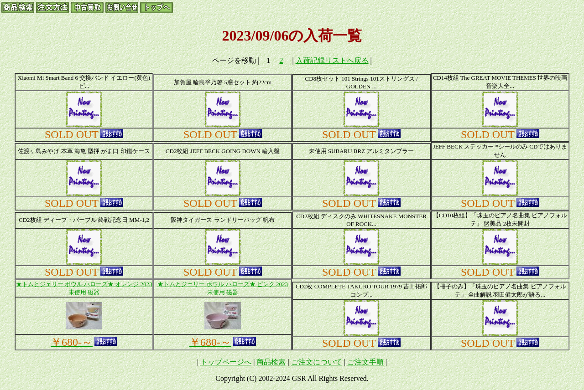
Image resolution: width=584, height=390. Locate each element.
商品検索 (271, 362)
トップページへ (225, 362)
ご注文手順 (365, 362)
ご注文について (316, 362)
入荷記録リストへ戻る (332, 60)
